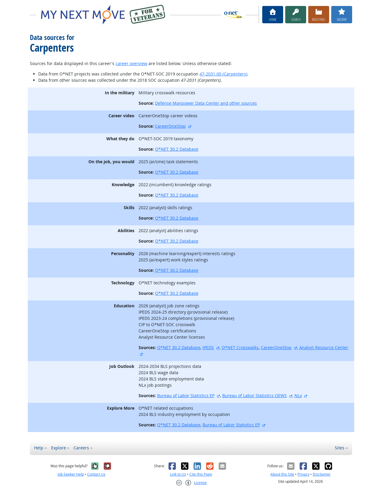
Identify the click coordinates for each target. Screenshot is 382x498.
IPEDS (208, 347)
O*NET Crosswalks (240, 347)
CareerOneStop (170, 126)
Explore (58, 448)
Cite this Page (200, 474)
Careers (81, 448)
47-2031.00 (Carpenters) (223, 74)
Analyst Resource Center (323, 347)
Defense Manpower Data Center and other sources (206, 103)
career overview (131, 63)
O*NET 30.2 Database (176, 149)
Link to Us (178, 474)
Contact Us (96, 474)
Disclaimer (322, 474)
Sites (339, 448)
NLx (298, 395)
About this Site (282, 474)
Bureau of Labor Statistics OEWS (254, 395)
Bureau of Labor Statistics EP (185, 395)
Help (38, 448)
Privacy (303, 474)
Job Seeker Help (71, 474)
